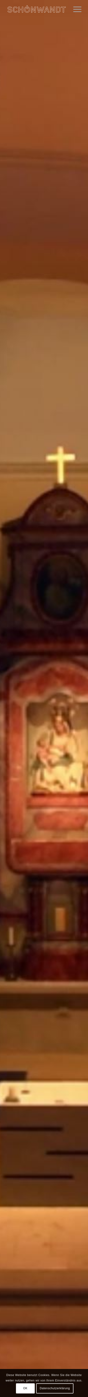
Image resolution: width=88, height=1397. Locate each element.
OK (25, 1388)
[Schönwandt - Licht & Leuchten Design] (36, 9)
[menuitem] (75, 9)
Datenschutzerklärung (55, 1388)
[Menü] (75, 9)
